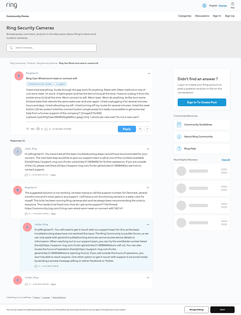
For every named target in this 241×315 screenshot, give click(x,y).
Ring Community (17, 63)
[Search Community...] (53, 48)
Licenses (46, 297)
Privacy (37, 297)
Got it (222, 310)
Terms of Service (59, 297)
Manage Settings (196, 310)
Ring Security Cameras (47, 63)
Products (31, 63)
